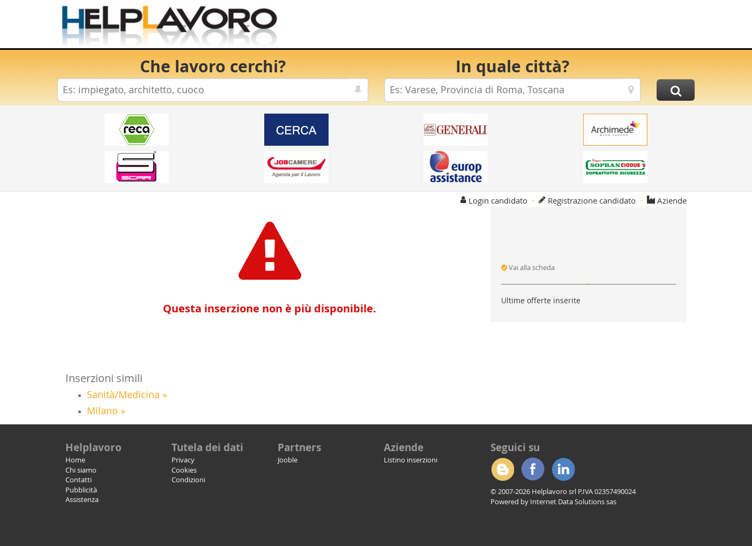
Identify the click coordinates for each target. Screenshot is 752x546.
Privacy (183, 460)
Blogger (502, 469)
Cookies (184, 470)
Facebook (533, 469)
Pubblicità (81, 490)
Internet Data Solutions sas (573, 501)
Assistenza (82, 499)
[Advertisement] (499, 27)
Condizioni (188, 479)
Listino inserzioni (410, 460)
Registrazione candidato (592, 200)
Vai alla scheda (528, 267)
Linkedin (563, 469)
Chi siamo (80, 470)
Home (75, 460)
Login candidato (497, 200)
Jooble (287, 460)
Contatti (78, 479)
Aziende (672, 200)
